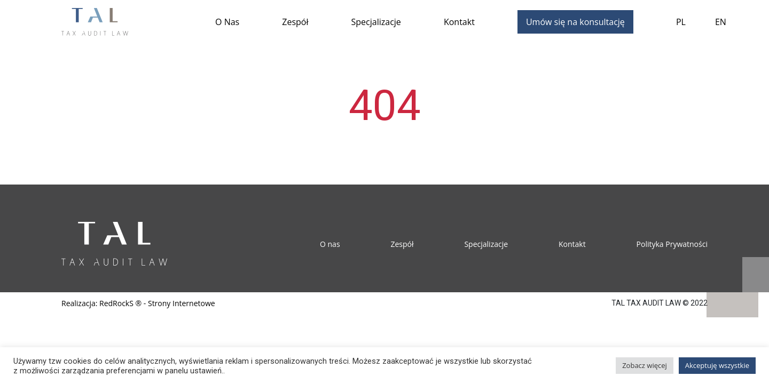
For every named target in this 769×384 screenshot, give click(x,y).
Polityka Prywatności (672, 244)
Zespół (295, 22)
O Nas (227, 22)
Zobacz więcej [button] (644, 365)
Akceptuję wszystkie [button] (717, 365)
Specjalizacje (376, 22)
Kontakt (459, 22)
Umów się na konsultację (575, 22)
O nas (330, 244)
